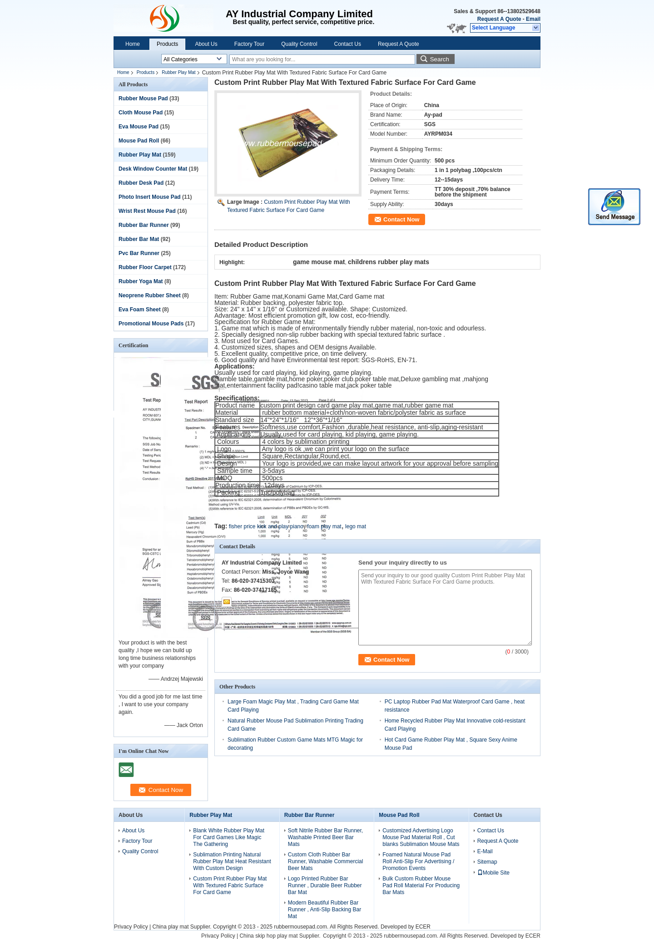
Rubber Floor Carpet (145, 267)
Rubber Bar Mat (139, 239)
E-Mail (485, 851)
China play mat (170, 927)
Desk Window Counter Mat (153, 169)
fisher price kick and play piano (266, 526)
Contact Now (401, 219)
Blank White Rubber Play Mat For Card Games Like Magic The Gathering (228, 837)
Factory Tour (249, 44)
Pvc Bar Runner (139, 253)
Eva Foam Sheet (140, 309)
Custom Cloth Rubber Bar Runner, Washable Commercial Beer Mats (325, 861)
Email (533, 19)
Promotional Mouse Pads (151, 323)
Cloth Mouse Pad (141, 112)
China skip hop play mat (268, 936)
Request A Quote (499, 19)
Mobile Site (493, 873)
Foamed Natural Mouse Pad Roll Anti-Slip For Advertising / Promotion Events (418, 861)
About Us (206, 44)
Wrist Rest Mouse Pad (147, 211)
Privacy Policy (131, 927)
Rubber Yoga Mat (141, 281)
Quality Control (299, 44)
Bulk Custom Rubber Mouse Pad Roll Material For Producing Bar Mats (421, 885)
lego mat (355, 526)
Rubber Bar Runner (144, 225)
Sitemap (487, 862)
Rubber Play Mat (178, 72)
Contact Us (347, 44)
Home (132, 44)
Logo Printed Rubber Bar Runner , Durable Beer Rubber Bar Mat (325, 885)
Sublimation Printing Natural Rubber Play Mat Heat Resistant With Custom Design (232, 861)
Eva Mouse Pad (139, 126)
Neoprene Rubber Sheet (150, 295)
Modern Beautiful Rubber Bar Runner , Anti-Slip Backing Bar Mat (324, 909)
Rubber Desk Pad (141, 183)
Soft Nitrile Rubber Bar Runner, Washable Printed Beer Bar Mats (325, 837)
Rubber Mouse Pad (143, 98)
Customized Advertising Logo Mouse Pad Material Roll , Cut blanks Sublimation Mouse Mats (420, 837)
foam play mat (324, 526)
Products (167, 44)
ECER (423, 927)
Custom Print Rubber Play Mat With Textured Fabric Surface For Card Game (230, 885)
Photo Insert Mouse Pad (150, 197)
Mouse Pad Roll (139, 141)
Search (439, 59)
